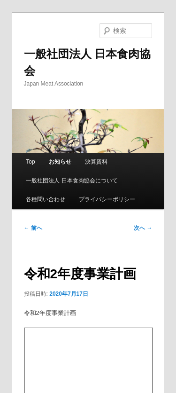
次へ (143, 228)
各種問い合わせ (45, 199)
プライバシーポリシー (107, 199)
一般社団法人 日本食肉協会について (71, 180)
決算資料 (96, 161)
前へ (33, 228)
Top (30, 161)
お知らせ (60, 161)
